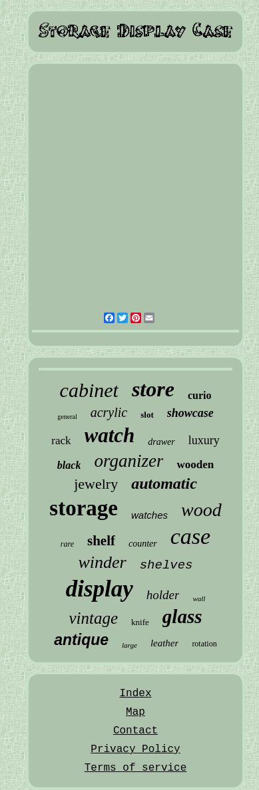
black (69, 465)
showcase (190, 413)
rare (67, 544)
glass (182, 616)
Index (135, 694)
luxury (204, 440)
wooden (195, 464)
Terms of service (136, 768)
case (190, 536)
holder (163, 595)
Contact (135, 731)
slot (147, 415)
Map (135, 712)
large (129, 645)
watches (149, 515)
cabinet (89, 390)
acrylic (109, 412)
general (67, 416)
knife (140, 622)
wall (198, 598)
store (153, 389)
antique (81, 639)
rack (61, 440)
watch (110, 435)
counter (143, 544)
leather (164, 643)
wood (201, 509)
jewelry (96, 483)
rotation (204, 643)
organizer (128, 461)
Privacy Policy (135, 749)
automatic (164, 483)
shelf (101, 541)
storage (83, 508)
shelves (166, 565)
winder (102, 562)
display (99, 589)
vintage (94, 618)
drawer (161, 442)
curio (200, 395)
